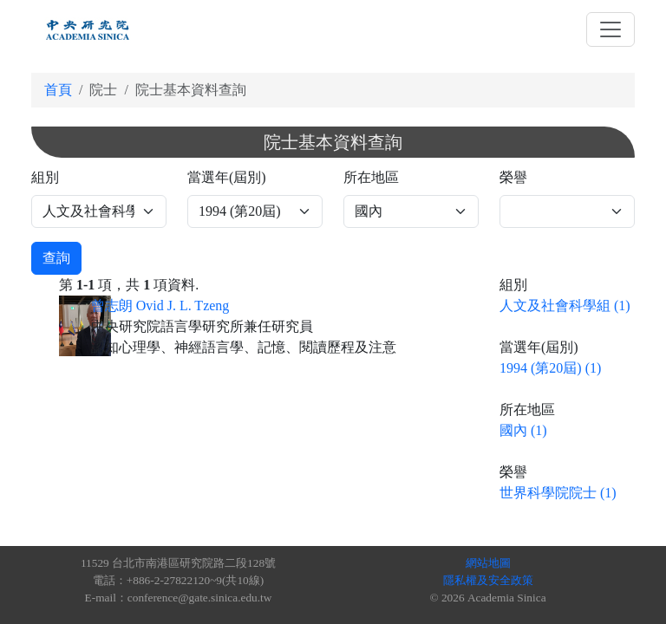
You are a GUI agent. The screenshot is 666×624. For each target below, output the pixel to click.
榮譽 (513, 177)
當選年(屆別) (226, 177)
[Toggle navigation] (610, 29)
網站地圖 (488, 562)
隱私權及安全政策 (488, 580)
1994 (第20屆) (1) (550, 368)
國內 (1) (523, 430)
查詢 (56, 257)
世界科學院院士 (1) (558, 492)
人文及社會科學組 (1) (565, 305)
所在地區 (371, 177)
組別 (45, 177)
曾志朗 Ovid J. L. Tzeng (160, 305)
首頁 (58, 89)
